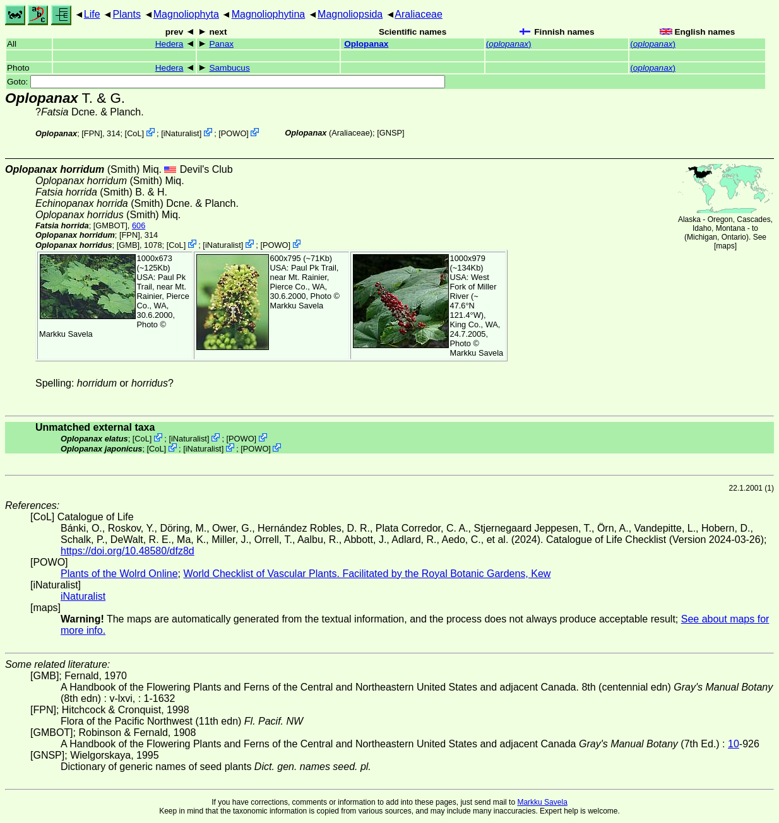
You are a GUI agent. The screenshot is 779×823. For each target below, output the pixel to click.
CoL (134, 133)
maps (725, 246)
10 (733, 743)
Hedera (169, 44)
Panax (221, 44)
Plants (126, 14)
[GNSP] (390, 132)
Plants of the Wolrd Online (119, 573)
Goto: (226, 81)
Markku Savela (542, 802)
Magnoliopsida (350, 14)
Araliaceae (419, 14)
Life (92, 14)
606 (138, 225)
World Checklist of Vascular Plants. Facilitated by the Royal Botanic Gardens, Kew (366, 573)
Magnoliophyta (186, 14)
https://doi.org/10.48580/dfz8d (127, 551)
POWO (234, 133)
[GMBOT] (110, 225)
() (509, 44)
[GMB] (128, 245)
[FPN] (91, 133)
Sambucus (229, 68)
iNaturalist (181, 133)
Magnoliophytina (269, 14)
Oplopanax (366, 44)
